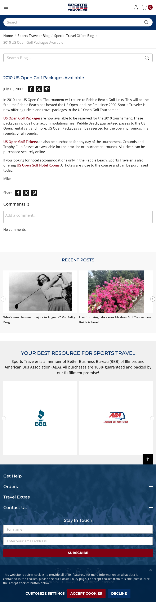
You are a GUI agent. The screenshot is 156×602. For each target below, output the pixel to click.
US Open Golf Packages (22, 118)
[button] (136, 7)
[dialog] (78, 583)
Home (8, 35)
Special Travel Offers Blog (74, 35)
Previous (4, 418)
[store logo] (78, 7)
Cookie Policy (69, 579)
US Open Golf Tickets (20, 141)
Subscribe (78, 553)
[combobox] (78, 22)
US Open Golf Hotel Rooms (38, 165)
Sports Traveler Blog (34, 35)
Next (152, 299)
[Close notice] (150, 570)
